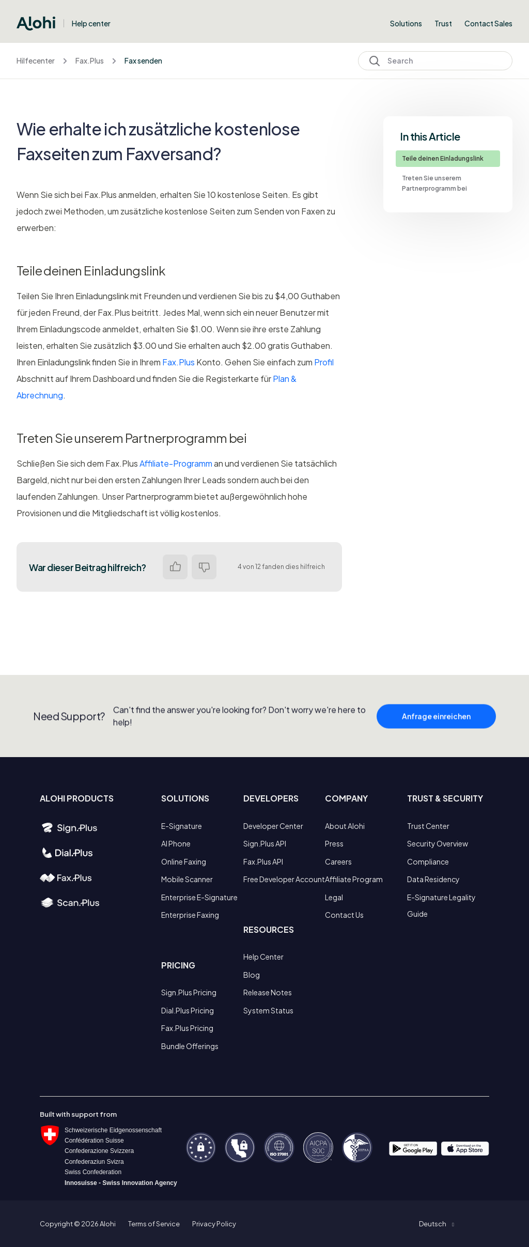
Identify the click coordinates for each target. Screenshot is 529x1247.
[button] (436, 1223)
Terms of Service (154, 1224)
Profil (324, 362)
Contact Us (344, 914)
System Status (268, 1010)
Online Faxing (183, 861)
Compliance (428, 861)
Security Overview (437, 843)
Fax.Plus (89, 60)
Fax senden (143, 60)
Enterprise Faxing (190, 914)
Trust (443, 23)
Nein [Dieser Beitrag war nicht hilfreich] (204, 567)
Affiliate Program (354, 879)
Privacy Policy (214, 1224)
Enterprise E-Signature (199, 897)
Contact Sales (488, 23)
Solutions (406, 23)
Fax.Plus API (263, 861)
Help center (91, 23)
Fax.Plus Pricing (187, 1028)
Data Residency (433, 879)
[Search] (435, 60)
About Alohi (345, 825)
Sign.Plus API (264, 843)
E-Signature (181, 825)
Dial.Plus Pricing (187, 1010)
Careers (338, 861)
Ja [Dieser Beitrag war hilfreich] (175, 567)
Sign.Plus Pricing (188, 992)
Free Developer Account (284, 879)
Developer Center (273, 825)
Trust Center (428, 825)
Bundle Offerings (190, 1046)
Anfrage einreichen (436, 721)
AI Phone (176, 843)
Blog (251, 974)
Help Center (263, 956)
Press (334, 843)
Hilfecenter (36, 60)
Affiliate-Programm (175, 463)
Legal (334, 897)
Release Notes (267, 992)
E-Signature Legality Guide (441, 905)
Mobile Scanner (187, 879)
